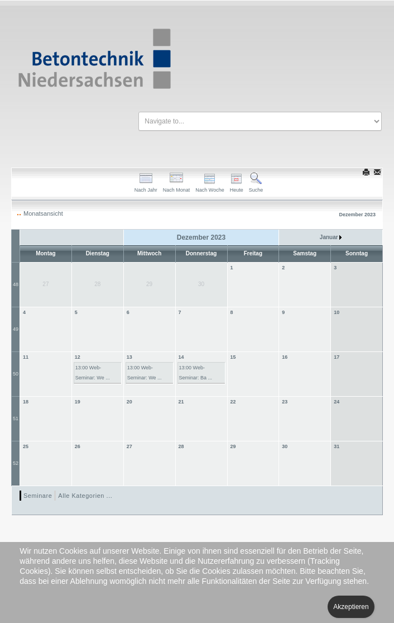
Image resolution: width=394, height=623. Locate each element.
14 (181, 357)
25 (25, 446)
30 (284, 446)
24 (336, 402)
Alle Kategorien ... (85, 495)
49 (15, 329)
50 (15, 374)
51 (15, 418)
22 (233, 402)
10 (336, 312)
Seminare (37, 495)
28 (181, 446)
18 (25, 402)
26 (77, 446)
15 (233, 357)
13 (129, 357)
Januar (331, 237)
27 (129, 446)
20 (129, 402)
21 (181, 402)
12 (77, 357)
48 (15, 284)
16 (284, 357)
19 (77, 402)
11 (25, 357)
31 (336, 446)
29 (233, 446)
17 (336, 357)
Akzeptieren (350, 607)
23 (284, 402)
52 (15, 463)
